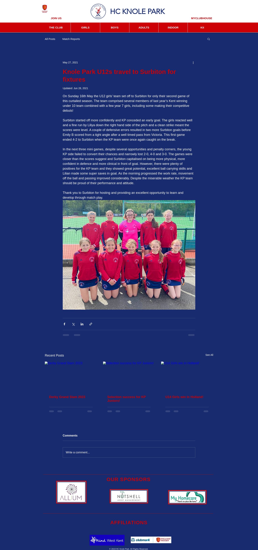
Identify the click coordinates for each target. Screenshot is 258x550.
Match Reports (71, 38)
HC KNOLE (128, 11)
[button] (208, 38)
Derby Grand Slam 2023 (67, 397)
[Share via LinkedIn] (82, 324)
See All (209, 354)
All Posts (50, 38)
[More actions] (193, 62)
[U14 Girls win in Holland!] (187, 376)
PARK (155, 11)
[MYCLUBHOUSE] (202, 18)
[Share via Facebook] (64, 324)
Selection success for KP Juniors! (126, 399)
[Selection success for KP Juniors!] (129, 376)
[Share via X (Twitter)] (73, 324)
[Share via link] (90, 324)
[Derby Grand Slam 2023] (71, 376)
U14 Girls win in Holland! (184, 397)
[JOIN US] (56, 18)
